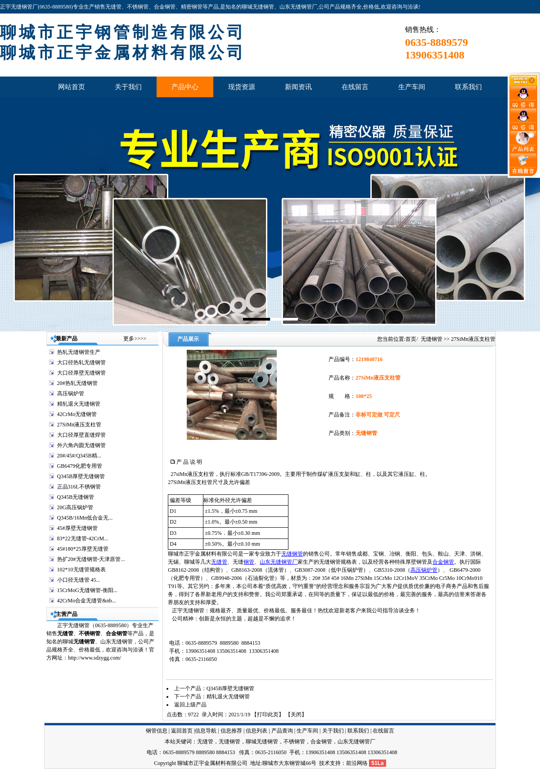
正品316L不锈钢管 (79, 487)
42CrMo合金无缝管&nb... (86, 600)
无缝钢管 (431, 339)
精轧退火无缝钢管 (78, 404)
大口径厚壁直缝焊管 (81, 435)
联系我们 (358, 731)
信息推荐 (231, 731)
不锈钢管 (89, 633)
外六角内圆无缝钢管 (81, 445)
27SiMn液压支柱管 (79, 424)
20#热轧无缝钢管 (77, 383)
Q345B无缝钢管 (75, 497)
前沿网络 (357, 763)
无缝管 (65, 633)
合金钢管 (443, 562)
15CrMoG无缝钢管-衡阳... (87, 590)
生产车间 (307, 731)
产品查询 (282, 731)
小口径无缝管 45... (78, 580)
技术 (324, 763)
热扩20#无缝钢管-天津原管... (91, 559)
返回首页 (182, 731)
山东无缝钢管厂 (278, 562)
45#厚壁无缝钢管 (77, 528)
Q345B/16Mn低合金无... (85, 518)
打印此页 (268, 714)
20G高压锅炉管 (75, 507)
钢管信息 (156, 731)
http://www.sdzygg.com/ (94, 658)
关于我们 (333, 731)
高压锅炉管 (70, 393)
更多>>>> (134, 338)
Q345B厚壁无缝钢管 (81, 476)
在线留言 (383, 731)
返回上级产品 (190, 704)
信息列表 (256, 731)
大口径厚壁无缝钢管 (81, 373)
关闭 (296, 714)
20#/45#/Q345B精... (79, 455)
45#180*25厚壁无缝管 (82, 549)
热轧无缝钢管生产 (78, 352)
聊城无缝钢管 (262, 741)
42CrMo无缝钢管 (77, 414)
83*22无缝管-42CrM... (82, 538)
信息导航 (205, 731)
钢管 (248, 562)
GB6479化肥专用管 (80, 466)
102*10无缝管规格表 (81, 569)
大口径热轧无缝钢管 (81, 362)
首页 (410, 339)
